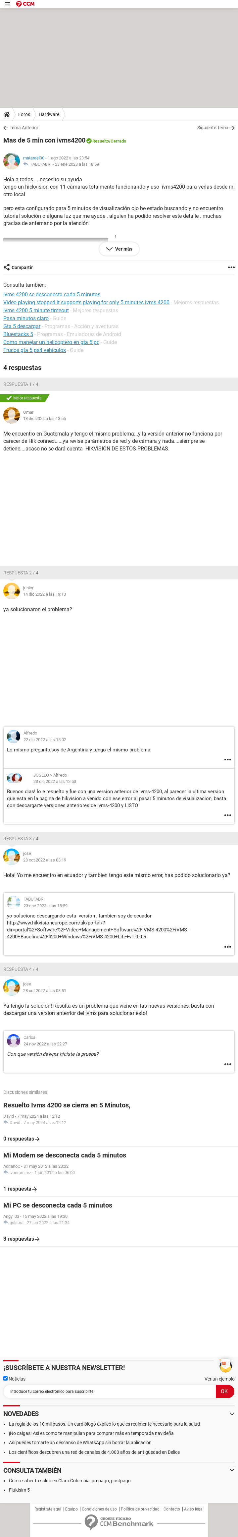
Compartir (22, 267)
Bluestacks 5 (18, 334)
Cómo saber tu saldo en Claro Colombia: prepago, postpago (70, 1480)
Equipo (71, 1509)
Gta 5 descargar (21, 326)
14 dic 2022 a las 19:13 (44, 594)
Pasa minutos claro (26, 318)
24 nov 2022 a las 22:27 (45, 1043)
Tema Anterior (24, 127)
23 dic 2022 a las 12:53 (54, 781)
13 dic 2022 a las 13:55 (44, 418)
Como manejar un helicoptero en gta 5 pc (51, 342)
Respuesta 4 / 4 (20, 969)
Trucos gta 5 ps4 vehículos (34, 350)
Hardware (49, 114)
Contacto (172, 1509)
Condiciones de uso (99, 1509)
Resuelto (100, 141)
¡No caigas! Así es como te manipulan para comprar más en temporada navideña (91, 1433)
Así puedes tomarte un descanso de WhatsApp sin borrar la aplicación (80, 1442)
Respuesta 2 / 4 (20, 572)
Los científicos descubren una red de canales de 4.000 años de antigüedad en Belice (94, 1452)
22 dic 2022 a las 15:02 (45, 739)
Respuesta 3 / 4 (20, 838)
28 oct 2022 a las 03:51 (44, 990)
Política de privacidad (140, 1509)
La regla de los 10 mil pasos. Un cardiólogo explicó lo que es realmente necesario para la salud (104, 1424)
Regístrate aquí (47, 1509)
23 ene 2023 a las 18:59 (77, 164)
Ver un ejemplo (220, 1379)
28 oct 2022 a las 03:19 (44, 859)
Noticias (14, 1379)
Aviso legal (194, 1509)
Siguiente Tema (212, 127)
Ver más (123, 249)
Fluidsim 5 (19, 1490)
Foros (24, 114)
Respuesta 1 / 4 (20, 384)
